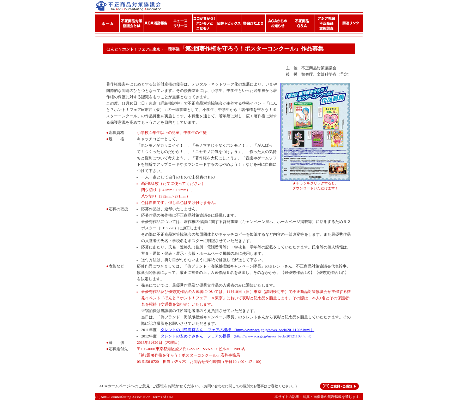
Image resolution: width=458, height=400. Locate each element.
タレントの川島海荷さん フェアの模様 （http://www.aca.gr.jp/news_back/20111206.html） (237, 330)
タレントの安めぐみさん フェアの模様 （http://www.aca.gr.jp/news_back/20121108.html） (237, 336)
